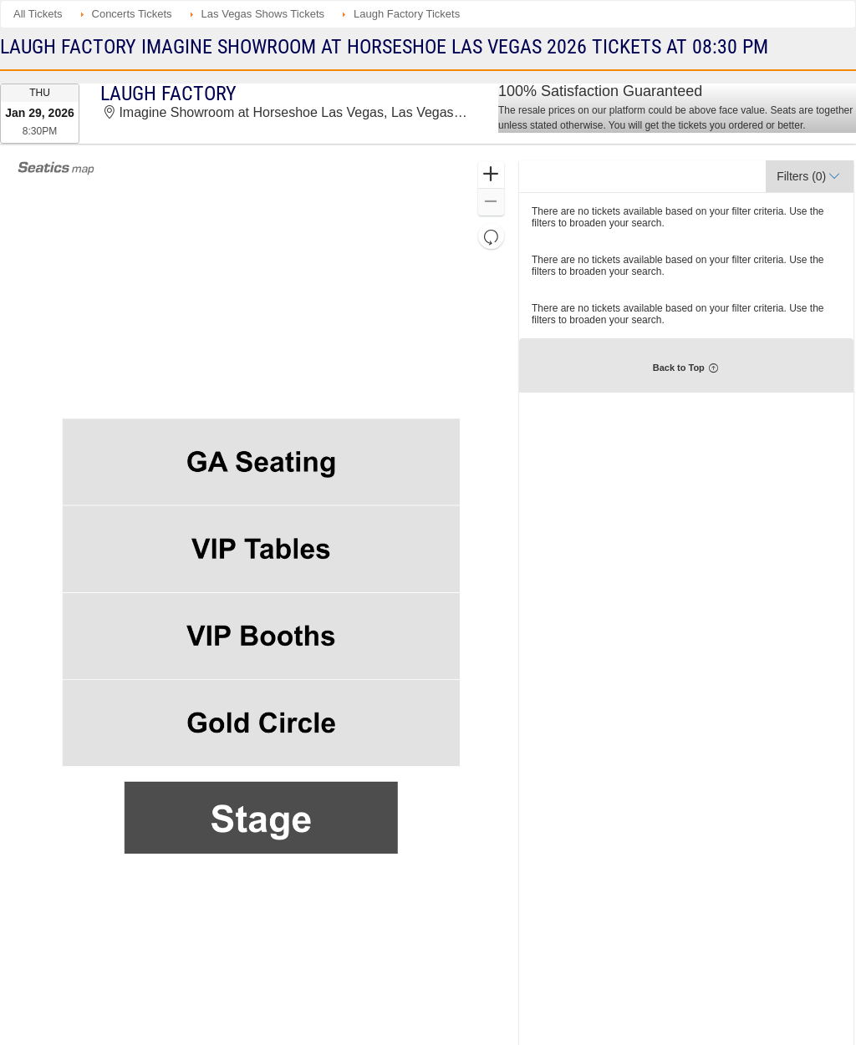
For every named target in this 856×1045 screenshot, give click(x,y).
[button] (491, 175)
